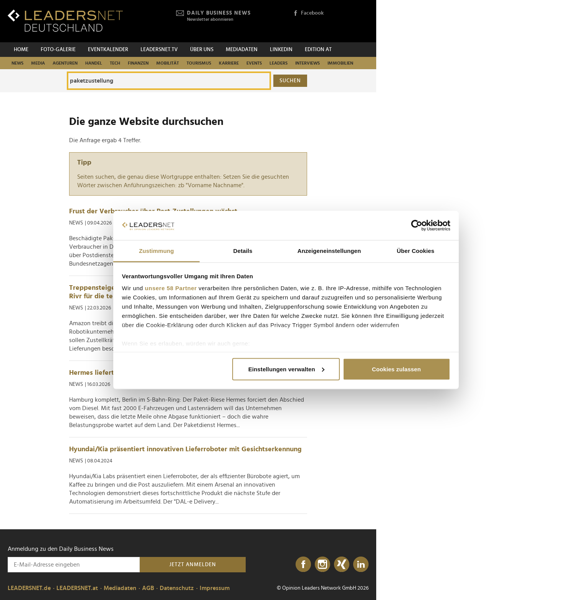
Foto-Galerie (58, 49)
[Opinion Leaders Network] (350, 21)
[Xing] (341, 564)
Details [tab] (243, 251)
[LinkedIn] (361, 564)
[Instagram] (322, 564)
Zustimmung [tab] (156, 251)
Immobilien (340, 63)
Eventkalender (108, 49)
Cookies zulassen (396, 369)
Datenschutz (177, 588)
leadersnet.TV (159, 49)
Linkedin (281, 49)
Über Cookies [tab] (416, 251)
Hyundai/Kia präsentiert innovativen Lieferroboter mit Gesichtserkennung (185, 449)
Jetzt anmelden (192, 564)
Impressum (215, 588)
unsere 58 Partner (171, 288)
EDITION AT (318, 49)
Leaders (278, 63)
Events (254, 63)
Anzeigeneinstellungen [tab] (329, 251)
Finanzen (138, 63)
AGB (148, 588)
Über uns (201, 49)
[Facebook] (303, 564)
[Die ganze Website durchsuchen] (169, 81)
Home (21, 49)
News (17, 63)
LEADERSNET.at (77, 588)
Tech (115, 63)
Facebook (308, 13)
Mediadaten (242, 49)
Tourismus (199, 63)
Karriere (229, 63)
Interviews (307, 63)
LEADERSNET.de (29, 588)
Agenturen (65, 63)
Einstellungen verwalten (286, 369)
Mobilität (167, 63)
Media (38, 63)
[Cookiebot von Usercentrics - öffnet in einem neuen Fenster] (416, 225)
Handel (93, 63)
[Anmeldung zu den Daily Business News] (74, 564)
